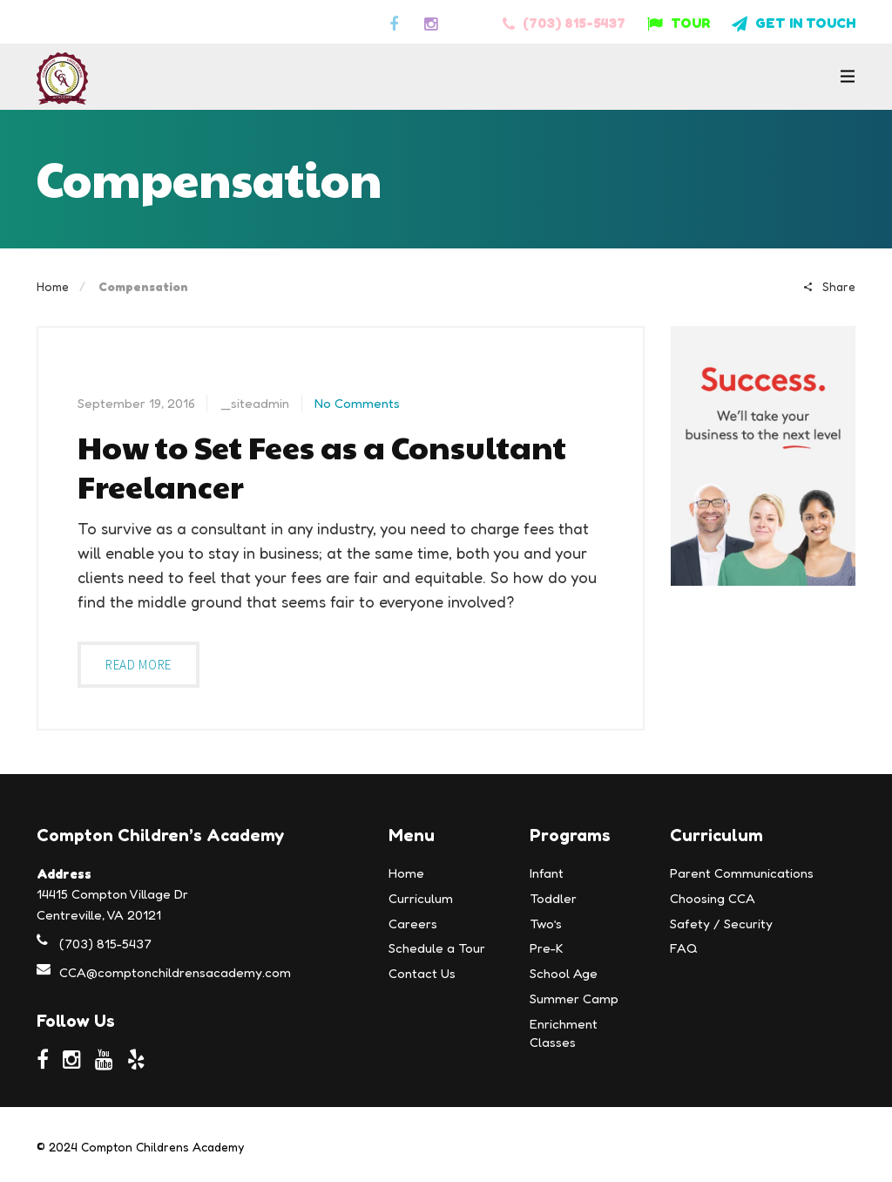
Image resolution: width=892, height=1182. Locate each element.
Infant (547, 873)
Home (53, 286)
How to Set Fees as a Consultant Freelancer (322, 466)
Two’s (546, 923)
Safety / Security (721, 923)
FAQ (684, 948)
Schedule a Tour (437, 948)
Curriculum (421, 898)
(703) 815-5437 (564, 22)
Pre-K (547, 948)
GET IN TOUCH (793, 22)
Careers (413, 923)
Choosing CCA (712, 898)
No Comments (357, 403)
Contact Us (422, 973)
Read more (138, 664)
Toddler (553, 898)
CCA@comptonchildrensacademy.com (175, 972)
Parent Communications (742, 873)
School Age (564, 973)
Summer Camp (574, 998)
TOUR (678, 22)
